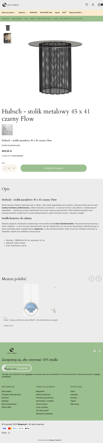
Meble (32, 18)
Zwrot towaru (41, 404)
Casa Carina (5, 18)
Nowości (5, 398)
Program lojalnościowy (11, 394)
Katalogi (5, 401)
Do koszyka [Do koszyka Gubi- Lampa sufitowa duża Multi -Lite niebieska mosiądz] (54, 312)
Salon (26, 18)
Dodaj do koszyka (53, 168)
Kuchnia (73, 398)
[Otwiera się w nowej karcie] (94, 351)
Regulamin (29, 374)
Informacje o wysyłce (45, 401)
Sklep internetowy (49, 440)
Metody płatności (43, 394)
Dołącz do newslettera (17, 368)
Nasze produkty (17, 18)
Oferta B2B (6, 407)
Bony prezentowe (9, 404)
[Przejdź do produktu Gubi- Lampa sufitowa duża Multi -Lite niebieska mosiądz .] (31, 300)
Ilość (3, 163)
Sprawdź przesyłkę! (44, 413)
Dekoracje (74, 404)
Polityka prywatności (45, 398)
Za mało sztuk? (42, 410)
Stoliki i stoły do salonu (44, 18)
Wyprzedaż (6, 391)
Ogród (73, 401)
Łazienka (74, 394)
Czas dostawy (42, 407)
